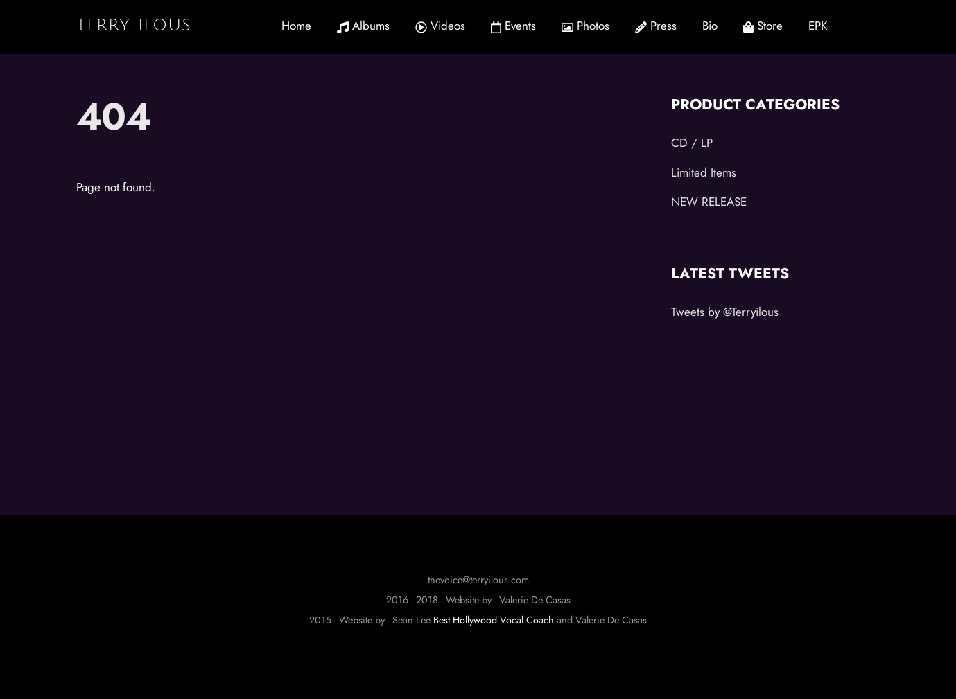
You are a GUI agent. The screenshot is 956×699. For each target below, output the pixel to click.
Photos (585, 25)
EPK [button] (818, 25)
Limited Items (703, 172)
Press (656, 25)
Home (296, 25)
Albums (363, 25)
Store (763, 25)
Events (513, 25)
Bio (710, 25)
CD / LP (692, 142)
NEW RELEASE (709, 201)
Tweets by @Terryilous (725, 311)
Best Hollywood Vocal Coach (493, 620)
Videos (440, 25)
